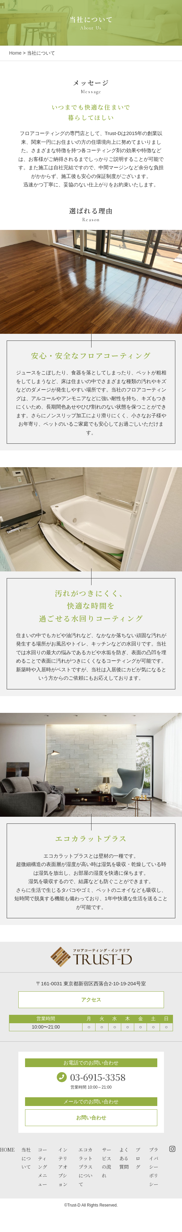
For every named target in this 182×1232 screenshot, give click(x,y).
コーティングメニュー (42, 1166)
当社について (26, 1158)
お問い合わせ (91, 1117)
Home (15, 53)
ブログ (138, 1158)
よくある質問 (124, 1158)
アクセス (91, 999)
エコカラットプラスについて (85, 1166)
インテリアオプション (62, 1166)
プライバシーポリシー (153, 1166)
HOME (7, 1149)
